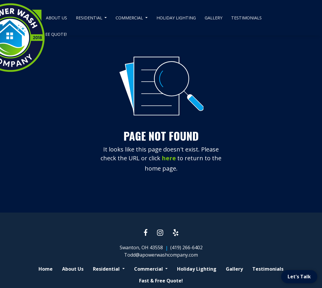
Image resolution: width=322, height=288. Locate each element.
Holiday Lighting (176, 18)
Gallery (213, 18)
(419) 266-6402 (186, 247)
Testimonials (246, 18)
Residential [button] (90, 18)
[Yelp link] (175, 233)
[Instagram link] (160, 233)
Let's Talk (299, 276)
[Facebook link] (145, 233)
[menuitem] (56, 18)
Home (46, 269)
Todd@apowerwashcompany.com (161, 255)
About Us (56, 18)
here (169, 158)
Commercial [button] (130, 18)
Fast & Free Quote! (161, 280)
